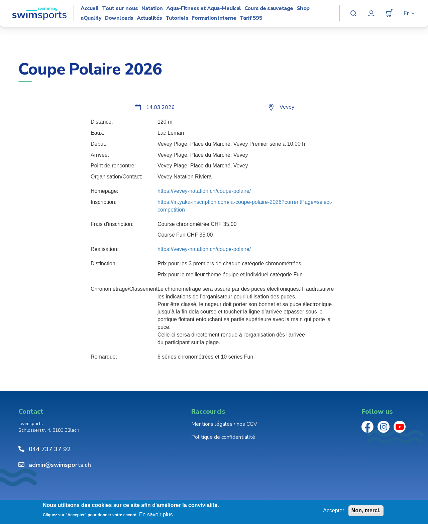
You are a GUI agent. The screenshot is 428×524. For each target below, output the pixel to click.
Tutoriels (177, 18)
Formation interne (214, 18)
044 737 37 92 (50, 449)
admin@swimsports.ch (60, 465)
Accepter (333, 510)
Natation (152, 8)
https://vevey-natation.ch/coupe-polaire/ (204, 191)
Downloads (119, 18)
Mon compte (371, 13)
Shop (303, 8)
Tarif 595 (251, 18)
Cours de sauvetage (268, 8)
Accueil (90, 8)
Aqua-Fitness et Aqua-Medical (203, 8)
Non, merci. (366, 510)
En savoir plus (156, 514)
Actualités (149, 18)
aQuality (91, 18)
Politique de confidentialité (223, 437)
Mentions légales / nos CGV (224, 424)
